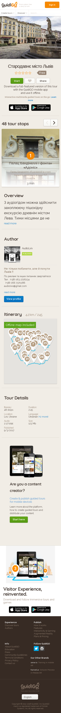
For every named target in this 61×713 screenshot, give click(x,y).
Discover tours (12, 625)
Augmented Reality (43, 633)
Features (38, 628)
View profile (14, 298)
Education (10, 649)
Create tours (7, 13)
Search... (34, 13)
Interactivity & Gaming (44, 631)
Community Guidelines (16, 655)
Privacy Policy (11, 660)
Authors (9, 628)
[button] (11, 354)
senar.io (34, 662)
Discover (22, 13)
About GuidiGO (12, 646)
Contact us (10, 663)
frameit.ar (35, 670)
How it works (40, 625)
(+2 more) (43, 416)
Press (7, 652)
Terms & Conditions (14, 657)
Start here (19, 519)
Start (17, 80)
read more (10, 223)
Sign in (52, 5)
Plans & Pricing (41, 636)
